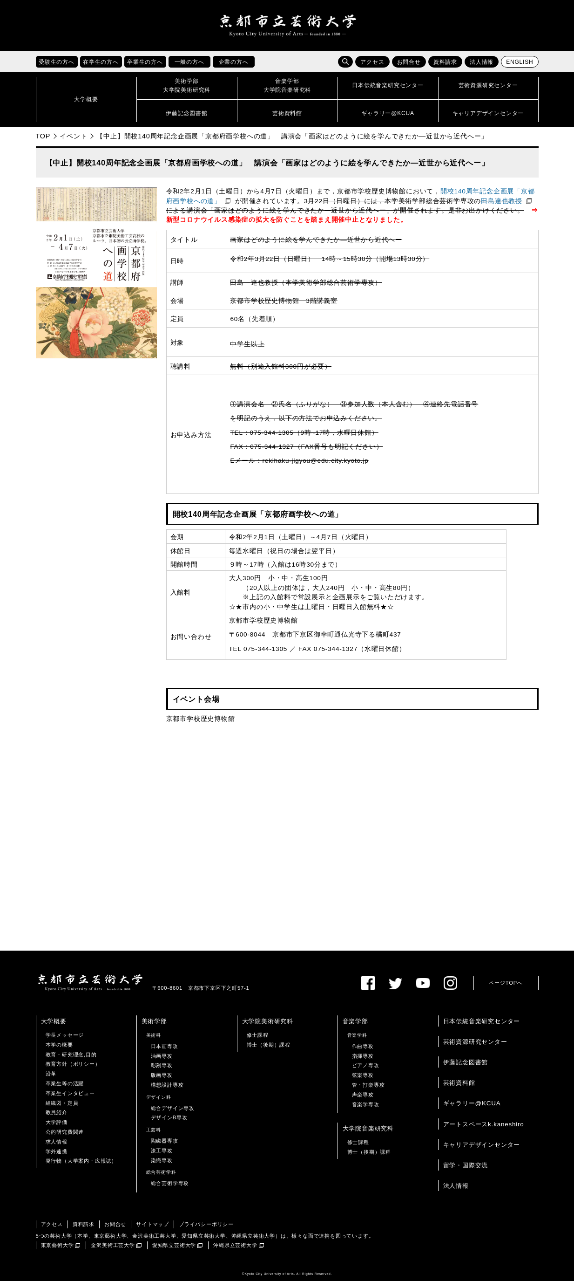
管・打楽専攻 (368, 1085)
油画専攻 (162, 1056)
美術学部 (154, 1021)
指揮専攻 (363, 1056)
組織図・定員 (62, 1103)
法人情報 (481, 62)
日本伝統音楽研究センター (481, 1021)
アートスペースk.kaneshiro (483, 1124)
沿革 (51, 1073)
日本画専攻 (164, 1046)
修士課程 (258, 1035)
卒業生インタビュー (70, 1093)
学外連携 (57, 1151)
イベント (73, 136)
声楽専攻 (363, 1094)
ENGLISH (519, 62)
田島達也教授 (501, 201)
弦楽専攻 (363, 1075)
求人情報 (57, 1141)
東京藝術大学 (57, 1245)
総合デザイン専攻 (173, 1108)
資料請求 (445, 62)
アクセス (372, 62)
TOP (43, 136)
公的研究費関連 (65, 1132)
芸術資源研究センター (475, 1041)
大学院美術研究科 (267, 1021)
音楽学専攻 (365, 1104)
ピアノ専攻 (365, 1065)
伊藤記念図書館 (465, 1062)
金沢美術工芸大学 (113, 1245)
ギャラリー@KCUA (472, 1103)
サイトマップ (152, 1224)
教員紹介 (57, 1112)
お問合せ (409, 62)
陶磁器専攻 (164, 1141)
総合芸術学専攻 (170, 1183)
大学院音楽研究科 (368, 1128)
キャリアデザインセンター (481, 1144)
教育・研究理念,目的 (71, 1054)
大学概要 (54, 1021)
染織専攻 (162, 1160)
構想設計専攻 (167, 1085)
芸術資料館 (459, 1082)
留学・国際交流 (465, 1165)
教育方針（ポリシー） (73, 1064)
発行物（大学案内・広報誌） (81, 1161)
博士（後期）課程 (268, 1045)
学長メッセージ (65, 1035)
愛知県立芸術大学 (174, 1245)
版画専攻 (162, 1075)
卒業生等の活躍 (65, 1083)
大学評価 (57, 1122)
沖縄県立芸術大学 (235, 1245)
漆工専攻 (162, 1150)
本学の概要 (59, 1045)
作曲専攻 (363, 1046)
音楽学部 (355, 1021)
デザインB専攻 (169, 1117)
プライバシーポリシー (206, 1224)
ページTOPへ (505, 983)
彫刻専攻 (162, 1065)
